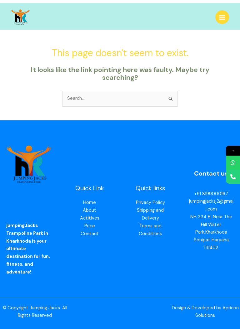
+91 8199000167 (211, 194)
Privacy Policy (150, 203)
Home (89, 203)
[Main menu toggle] (222, 17)
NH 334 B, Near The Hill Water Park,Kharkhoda (211, 224)
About (89, 210)
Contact (90, 234)
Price (89, 226)
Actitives (89, 218)
